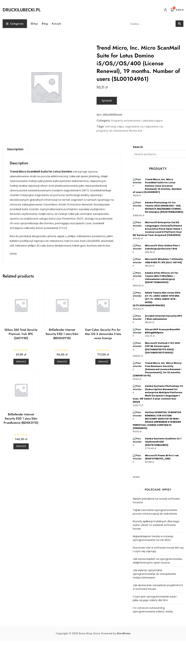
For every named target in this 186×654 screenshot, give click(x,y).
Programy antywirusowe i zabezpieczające (137, 120)
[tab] (15, 149)
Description (15, 149)
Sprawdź (107, 100)
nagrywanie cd (153, 126)
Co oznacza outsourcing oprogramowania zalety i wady (153, 609)
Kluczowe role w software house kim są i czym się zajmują (158, 549)
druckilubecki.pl (22, 10)
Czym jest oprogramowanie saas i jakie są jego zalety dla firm (155, 598)
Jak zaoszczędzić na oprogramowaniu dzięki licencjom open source (157, 560)
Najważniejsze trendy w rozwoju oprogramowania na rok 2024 (153, 538)
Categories (14, 24)
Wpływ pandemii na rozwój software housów (156, 500)
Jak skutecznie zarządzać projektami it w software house (158, 587)
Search (138, 147)
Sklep (34, 24)
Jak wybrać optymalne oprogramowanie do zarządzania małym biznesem (154, 573)
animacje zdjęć (114, 126)
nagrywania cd (134, 126)
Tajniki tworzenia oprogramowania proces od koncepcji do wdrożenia (155, 511)
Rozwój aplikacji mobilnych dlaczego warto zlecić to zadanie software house (156, 524)
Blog (45, 24)
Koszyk (56, 24)
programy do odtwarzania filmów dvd (119, 130)
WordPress (123, 633)
